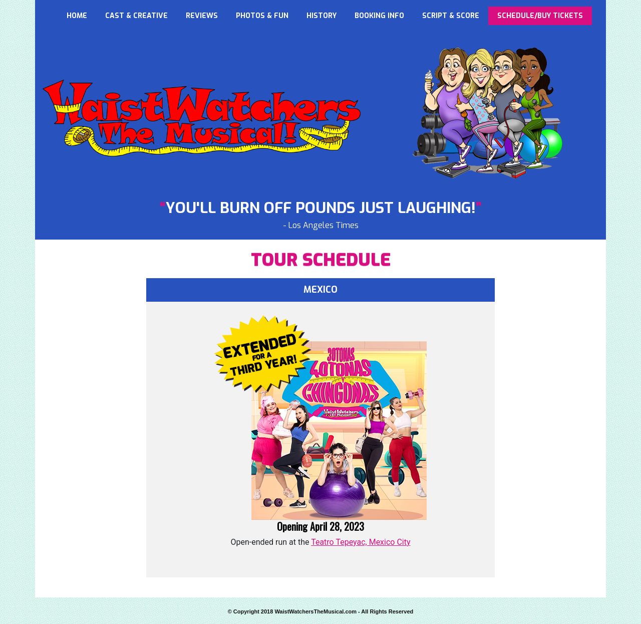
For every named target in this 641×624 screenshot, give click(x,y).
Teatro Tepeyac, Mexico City (360, 542)
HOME (77, 16)
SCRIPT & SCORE (450, 16)
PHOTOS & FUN (262, 16)
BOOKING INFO (379, 16)
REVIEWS (202, 16)
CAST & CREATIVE (136, 16)
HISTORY (321, 16)
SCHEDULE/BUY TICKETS (540, 16)
